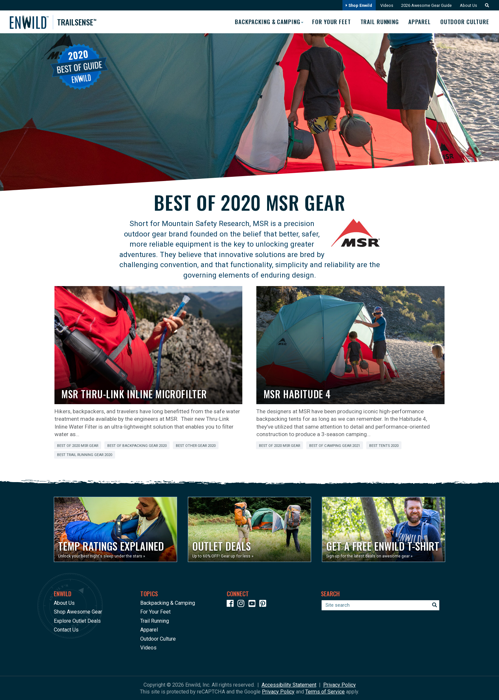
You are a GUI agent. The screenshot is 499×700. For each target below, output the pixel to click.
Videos (385, 5)
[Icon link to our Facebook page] (231, 604)
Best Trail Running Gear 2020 (84, 455)
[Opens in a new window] (115, 529)
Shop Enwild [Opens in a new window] (357, 5)
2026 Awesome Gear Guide (425, 5)
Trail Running (379, 22)
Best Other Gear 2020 (196, 445)
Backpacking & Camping (167, 603)
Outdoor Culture (465, 22)
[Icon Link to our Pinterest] (264, 604)
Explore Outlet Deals (77, 620)
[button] (485, 5)
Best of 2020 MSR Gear (77, 445)
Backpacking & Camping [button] (265, 21)
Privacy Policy (339, 684)
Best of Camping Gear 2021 (334, 445)
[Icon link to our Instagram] (242, 604)
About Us (468, 5)
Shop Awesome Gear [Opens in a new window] (78, 612)
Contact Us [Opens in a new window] (66, 630)
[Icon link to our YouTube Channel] (253, 604)
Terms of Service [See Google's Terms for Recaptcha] (325, 691)
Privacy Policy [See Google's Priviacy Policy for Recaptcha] (278, 691)
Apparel (419, 22)
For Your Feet (329, 22)
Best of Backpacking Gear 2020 (137, 445)
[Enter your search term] (380, 605)
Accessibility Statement (289, 684)
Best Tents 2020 (384, 445)
